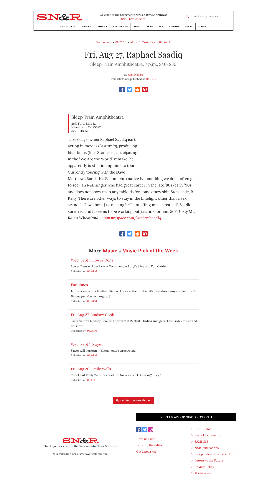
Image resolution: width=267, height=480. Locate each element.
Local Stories (67, 26)
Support (202, 26)
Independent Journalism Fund (215, 454)
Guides (189, 26)
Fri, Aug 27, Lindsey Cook (92, 314)
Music (137, 26)
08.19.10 (91, 380)
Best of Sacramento (208, 435)
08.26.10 (120, 42)
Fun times (79, 284)
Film (161, 26)
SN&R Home (203, 429)
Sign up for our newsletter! (133, 400)
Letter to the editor (149, 445)
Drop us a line (145, 439)
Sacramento (103, 42)
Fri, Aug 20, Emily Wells (91, 368)
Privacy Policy (204, 467)
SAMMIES (201, 441)
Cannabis (174, 26)
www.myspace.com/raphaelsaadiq (130, 217)
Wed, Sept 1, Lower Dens (92, 260)
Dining (149, 26)
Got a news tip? (147, 451)
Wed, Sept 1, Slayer (87, 344)
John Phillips (135, 74)
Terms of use (203, 473)
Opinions (86, 26)
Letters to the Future (209, 460)
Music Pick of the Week (156, 42)
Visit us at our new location (186, 417)
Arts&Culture (120, 26)
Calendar (102, 26)
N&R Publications (207, 448)
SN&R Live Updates (133, 19)
